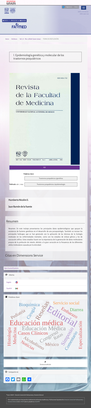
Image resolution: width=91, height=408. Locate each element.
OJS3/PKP (37, 401)
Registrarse (69, 7)
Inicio (7, 39)
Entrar (76, 7)
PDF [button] (44, 167)
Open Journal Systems (11, 268)
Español (9, 288)
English (9, 282)
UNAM (22, 401)
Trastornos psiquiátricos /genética (51, 178)
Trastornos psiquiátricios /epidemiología (51, 184)
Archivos (14, 39)
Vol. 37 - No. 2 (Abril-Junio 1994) (30, 39)
